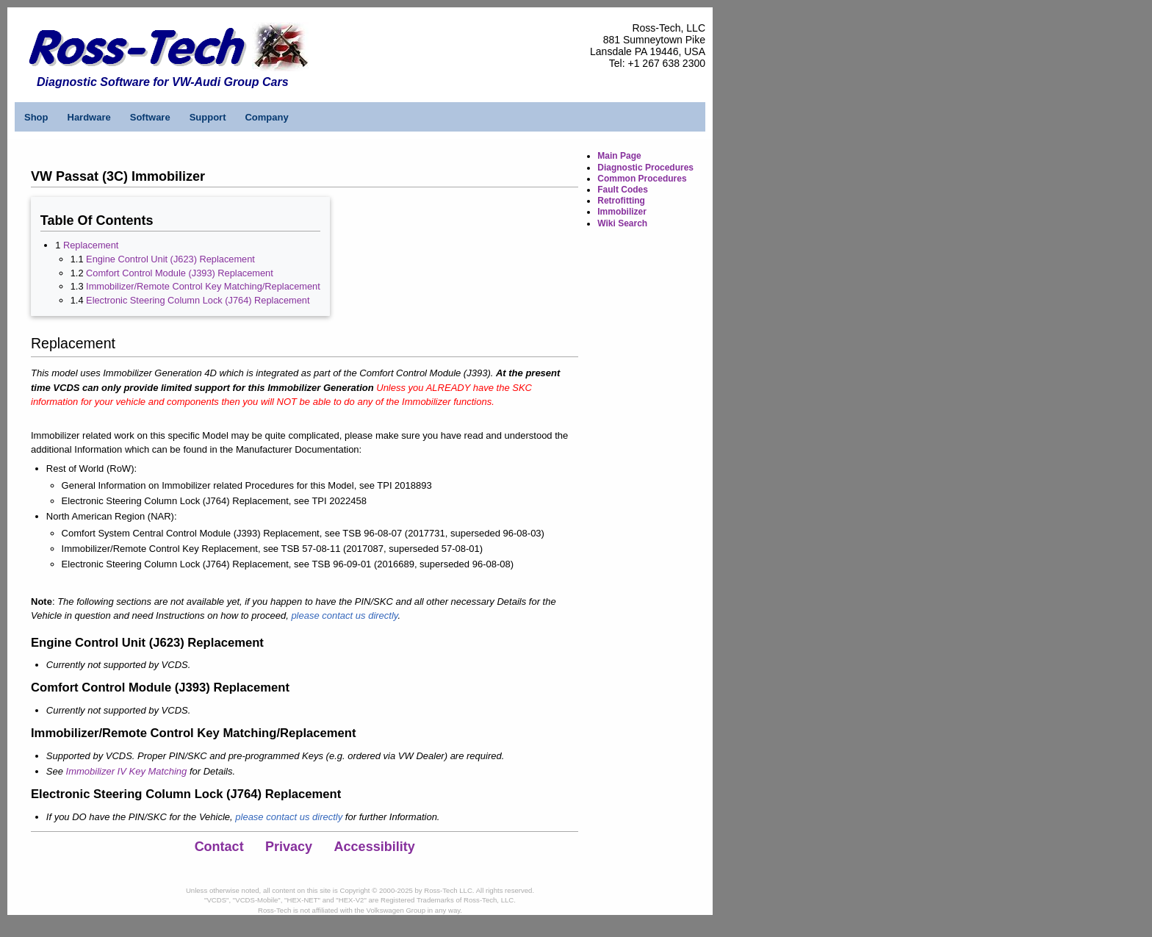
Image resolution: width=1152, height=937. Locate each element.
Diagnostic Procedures (645, 167)
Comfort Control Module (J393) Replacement (179, 273)
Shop (36, 117)
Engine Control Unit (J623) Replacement (170, 259)
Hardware (89, 117)
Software (150, 117)
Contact (219, 846)
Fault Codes (622, 189)
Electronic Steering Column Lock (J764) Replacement (197, 300)
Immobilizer (622, 212)
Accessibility (374, 846)
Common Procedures (641, 178)
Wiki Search (622, 223)
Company (266, 117)
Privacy (288, 846)
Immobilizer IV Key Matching (126, 771)
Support (208, 117)
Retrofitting (621, 200)
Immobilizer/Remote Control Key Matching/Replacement (203, 286)
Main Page (619, 156)
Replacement (90, 245)
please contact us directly (344, 615)
